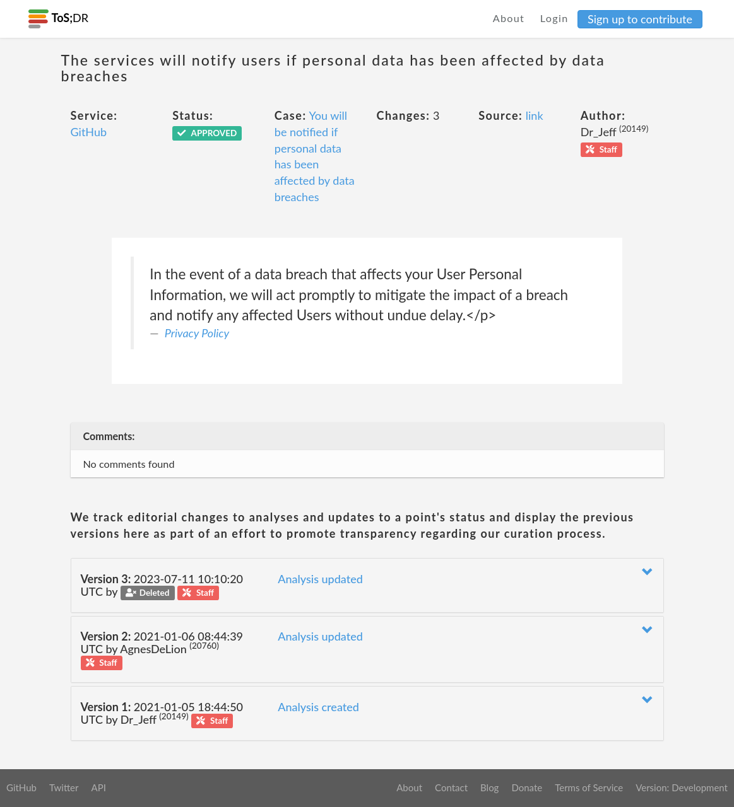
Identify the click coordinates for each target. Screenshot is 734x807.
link (534, 115)
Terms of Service (589, 787)
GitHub (89, 132)
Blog (489, 787)
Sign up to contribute (640, 19)
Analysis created (318, 707)
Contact (451, 787)
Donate (526, 787)
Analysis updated (320, 579)
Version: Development (682, 787)
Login (554, 18)
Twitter (64, 787)
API (98, 787)
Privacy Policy (197, 333)
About (509, 18)
